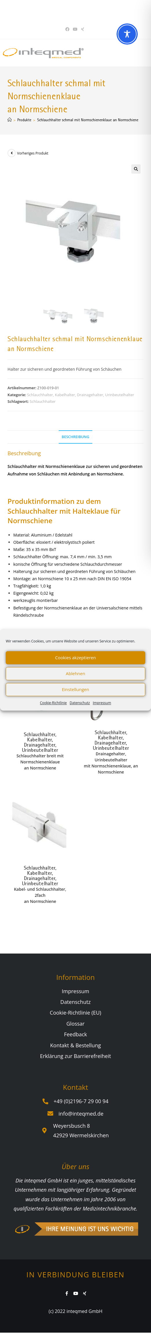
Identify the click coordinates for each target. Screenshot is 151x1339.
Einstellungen (75, 689)
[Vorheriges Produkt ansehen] (12, 153)
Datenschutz (80, 702)
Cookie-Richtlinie (53, 702)
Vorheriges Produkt (32, 153)
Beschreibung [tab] (75, 436)
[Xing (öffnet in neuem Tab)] (82, 29)
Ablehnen (75, 673)
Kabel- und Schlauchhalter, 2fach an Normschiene (40, 895)
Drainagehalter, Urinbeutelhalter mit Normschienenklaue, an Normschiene (111, 762)
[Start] (10, 119)
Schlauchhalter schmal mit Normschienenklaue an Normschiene (87, 119)
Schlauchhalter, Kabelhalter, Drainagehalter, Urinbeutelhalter (80, 394)
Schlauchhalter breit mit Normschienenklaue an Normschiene (40, 761)
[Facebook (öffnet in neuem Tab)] (68, 29)
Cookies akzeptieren (75, 657)
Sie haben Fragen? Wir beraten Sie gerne (73, 11)
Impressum (102, 702)
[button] (136, 169)
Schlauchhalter (43, 401)
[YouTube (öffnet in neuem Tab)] (75, 29)
